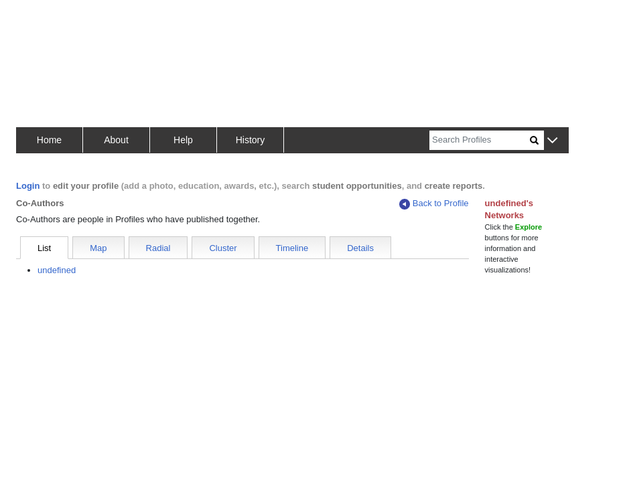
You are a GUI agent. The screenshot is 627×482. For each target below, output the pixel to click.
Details (360, 248)
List (44, 248)
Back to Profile (434, 204)
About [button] (116, 140)
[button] (552, 141)
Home (49, 140)
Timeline (292, 248)
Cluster (222, 248)
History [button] (250, 140)
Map (98, 248)
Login (28, 186)
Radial (158, 248)
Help (183, 140)
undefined (57, 270)
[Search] (479, 140)
